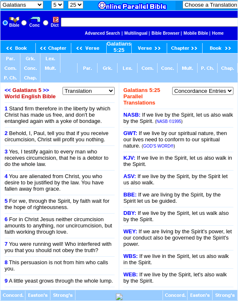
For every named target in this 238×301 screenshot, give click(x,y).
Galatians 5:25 (119, 47)
